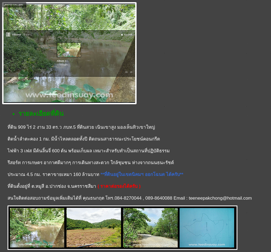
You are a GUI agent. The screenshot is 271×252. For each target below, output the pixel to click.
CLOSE (128, 34)
